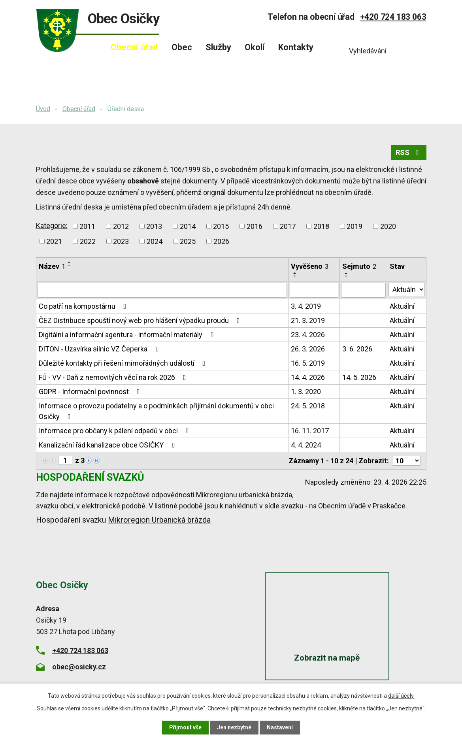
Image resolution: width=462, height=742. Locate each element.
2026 (221, 241)
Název (52, 266)
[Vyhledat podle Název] (162, 290)
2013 (154, 226)
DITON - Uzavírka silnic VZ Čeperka (100, 349)
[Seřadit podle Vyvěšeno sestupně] (295, 276)
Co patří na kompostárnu (84, 306)
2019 (354, 226)
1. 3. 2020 (306, 391)
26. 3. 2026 (308, 349)
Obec (182, 47)
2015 (221, 226)
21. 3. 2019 (308, 320)
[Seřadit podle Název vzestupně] (69, 262)
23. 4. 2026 (308, 334)
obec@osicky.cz (79, 667)
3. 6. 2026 (357, 349)
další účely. (401, 696)
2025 (188, 241)
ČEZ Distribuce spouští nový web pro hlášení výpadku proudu (141, 320)
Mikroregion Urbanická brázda (159, 520)
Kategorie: (52, 225)
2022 (88, 241)
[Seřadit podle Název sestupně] (69, 265)
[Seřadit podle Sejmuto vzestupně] (346, 273)
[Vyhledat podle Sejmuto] (363, 290)
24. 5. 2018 (308, 406)
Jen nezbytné (234, 727)
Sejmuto (359, 266)
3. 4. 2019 (306, 306)
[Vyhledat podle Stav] (406, 289)
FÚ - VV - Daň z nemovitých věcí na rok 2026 (114, 377)
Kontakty (295, 47)
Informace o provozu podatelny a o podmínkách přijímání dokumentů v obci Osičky (156, 411)
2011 (87, 226)
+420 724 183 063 (393, 17)
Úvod (43, 109)
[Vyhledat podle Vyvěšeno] (314, 290)
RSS (409, 153)
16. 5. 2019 (308, 363)
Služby (218, 47)
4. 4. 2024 (306, 445)
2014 (188, 226)
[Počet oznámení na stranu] (406, 461)
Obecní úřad (78, 109)
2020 (388, 226)
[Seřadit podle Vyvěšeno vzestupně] (295, 273)
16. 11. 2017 (310, 431)
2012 (121, 226)
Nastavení (280, 727)
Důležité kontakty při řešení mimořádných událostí (124, 363)
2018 (321, 226)
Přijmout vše (185, 727)
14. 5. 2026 (359, 377)
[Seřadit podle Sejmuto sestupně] (346, 276)
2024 (154, 241)
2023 (121, 241)
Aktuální (402, 306)
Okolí (255, 47)
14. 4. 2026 (308, 377)
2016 (254, 226)
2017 (288, 226)
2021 (54, 241)
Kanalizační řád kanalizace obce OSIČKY (108, 445)
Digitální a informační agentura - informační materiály (128, 334)
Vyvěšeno (309, 266)
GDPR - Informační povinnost (91, 391)
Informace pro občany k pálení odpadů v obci (115, 431)
